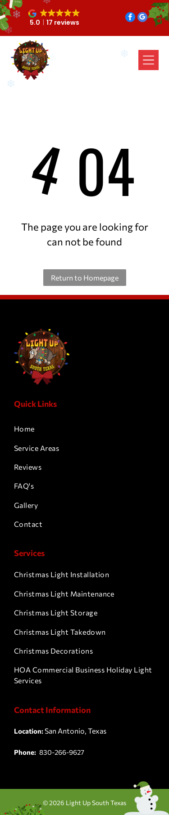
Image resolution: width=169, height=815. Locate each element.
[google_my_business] (142, 18)
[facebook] (130, 18)
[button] (55, 18)
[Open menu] (148, 60)
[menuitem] (84, 428)
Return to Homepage (85, 277)
